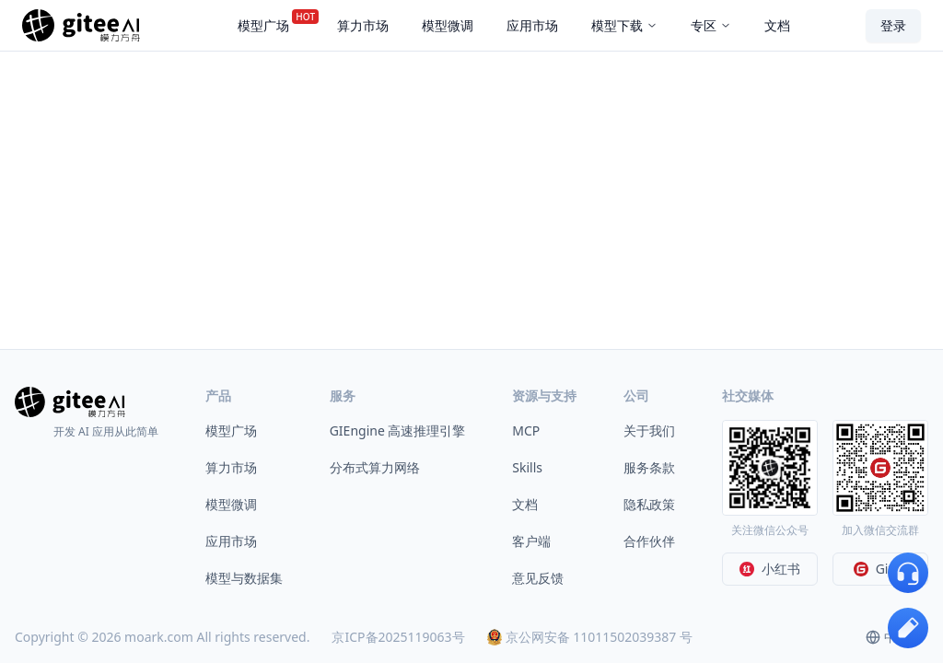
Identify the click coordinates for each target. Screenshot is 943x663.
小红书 (769, 568)
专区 (711, 25)
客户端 (531, 541)
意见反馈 (538, 578)
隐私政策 (649, 504)
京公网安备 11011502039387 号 (590, 637)
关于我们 (649, 430)
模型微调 (231, 504)
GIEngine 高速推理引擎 (398, 430)
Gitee (881, 568)
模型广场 (231, 430)
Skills (527, 467)
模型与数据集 (244, 578)
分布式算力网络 (375, 467)
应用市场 (231, 541)
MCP (526, 430)
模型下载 (624, 25)
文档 (525, 504)
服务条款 (649, 467)
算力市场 (231, 467)
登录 (893, 25)
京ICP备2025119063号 (398, 637)
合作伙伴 (649, 541)
